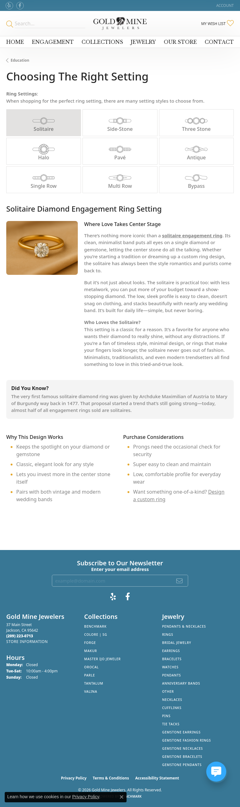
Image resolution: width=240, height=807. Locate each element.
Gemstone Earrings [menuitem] (181, 732)
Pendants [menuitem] (171, 675)
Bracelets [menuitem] (172, 659)
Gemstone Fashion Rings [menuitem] (186, 740)
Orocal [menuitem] (91, 667)
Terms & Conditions (111, 778)
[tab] (43, 122)
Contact (219, 42)
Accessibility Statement (157, 778)
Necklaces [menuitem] (172, 699)
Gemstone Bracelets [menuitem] (182, 756)
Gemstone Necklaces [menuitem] (182, 748)
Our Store (180, 42)
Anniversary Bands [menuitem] (181, 683)
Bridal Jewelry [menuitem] (176, 642)
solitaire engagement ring (192, 235)
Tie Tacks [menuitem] (171, 724)
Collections (102, 42)
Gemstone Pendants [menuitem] (182, 765)
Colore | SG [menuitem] (95, 634)
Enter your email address (120, 569)
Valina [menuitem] (90, 691)
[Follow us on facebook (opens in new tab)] (20, 5)
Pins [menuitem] (166, 716)
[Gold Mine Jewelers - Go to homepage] (119, 23)
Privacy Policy (74, 778)
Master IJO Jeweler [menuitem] (102, 659)
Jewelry (143, 42)
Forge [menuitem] (90, 642)
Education (20, 60)
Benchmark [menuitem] (95, 626)
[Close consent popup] (121, 797)
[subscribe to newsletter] (179, 580)
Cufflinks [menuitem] (172, 708)
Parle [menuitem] (89, 675)
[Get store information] (27, 641)
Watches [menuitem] (170, 667)
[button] (224, 5)
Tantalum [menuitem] (93, 683)
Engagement (53, 42)
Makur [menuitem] (90, 651)
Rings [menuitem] (167, 634)
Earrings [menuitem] (171, 651)
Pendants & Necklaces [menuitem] (184, 626)
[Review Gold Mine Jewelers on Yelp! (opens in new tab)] (9, 5)
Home (15, 42)
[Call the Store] (19, 636)
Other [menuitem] (168, 691)
